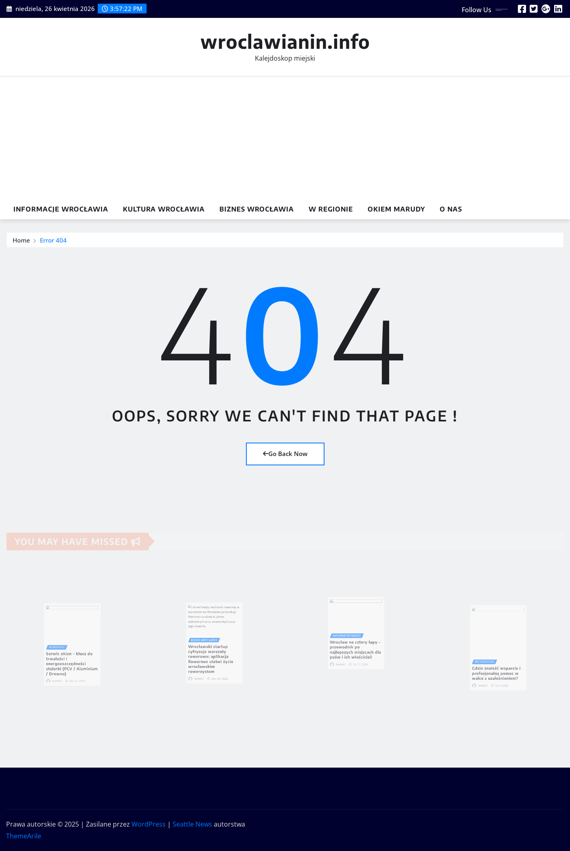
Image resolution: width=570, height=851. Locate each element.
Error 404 (53, 242)
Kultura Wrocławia (164, 209)
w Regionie (331, 209)
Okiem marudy (396, 209)
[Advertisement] (285, 138)
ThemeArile (23, 835)
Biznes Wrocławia (256, 209)
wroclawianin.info (285, 41)
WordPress (149, 824)
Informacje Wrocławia (60, 209)
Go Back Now (285, 454)
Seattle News (192, 824)
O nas (451, 209)
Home (21, 242)
